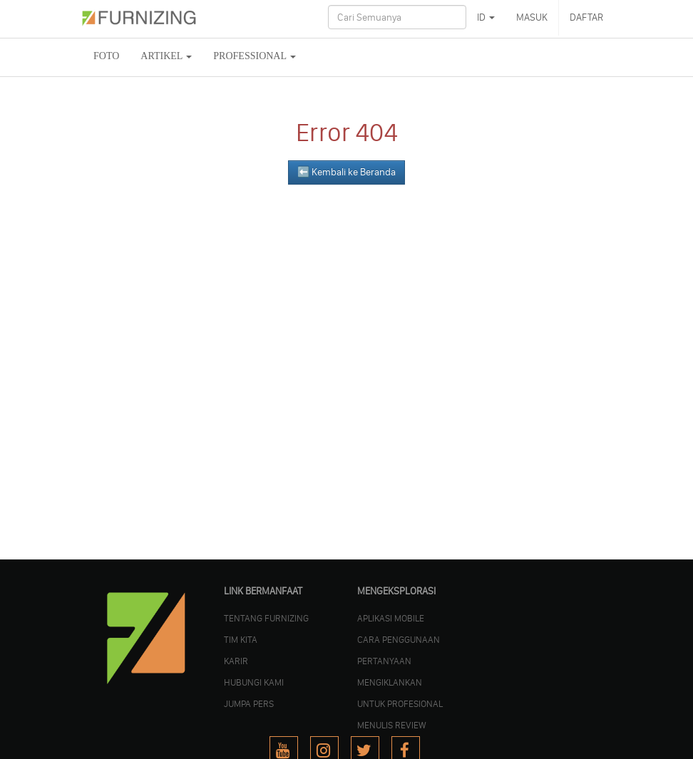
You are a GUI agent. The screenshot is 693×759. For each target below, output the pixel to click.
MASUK (532, 17)
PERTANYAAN (384, 660)
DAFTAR (586, 17)
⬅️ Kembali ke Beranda (346, 172)
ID (486, 17)
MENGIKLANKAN (389, 682)
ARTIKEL (166, 56)
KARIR (236, 660)
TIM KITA (240, 639)
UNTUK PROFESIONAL (400, 703)
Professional (254, 56)
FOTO (106, 56)
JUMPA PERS (249, 703)
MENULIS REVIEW (391, 724)
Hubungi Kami (254, 682)
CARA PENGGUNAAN (398, 639)
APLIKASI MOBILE (390, 618)
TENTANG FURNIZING (266, 618)
